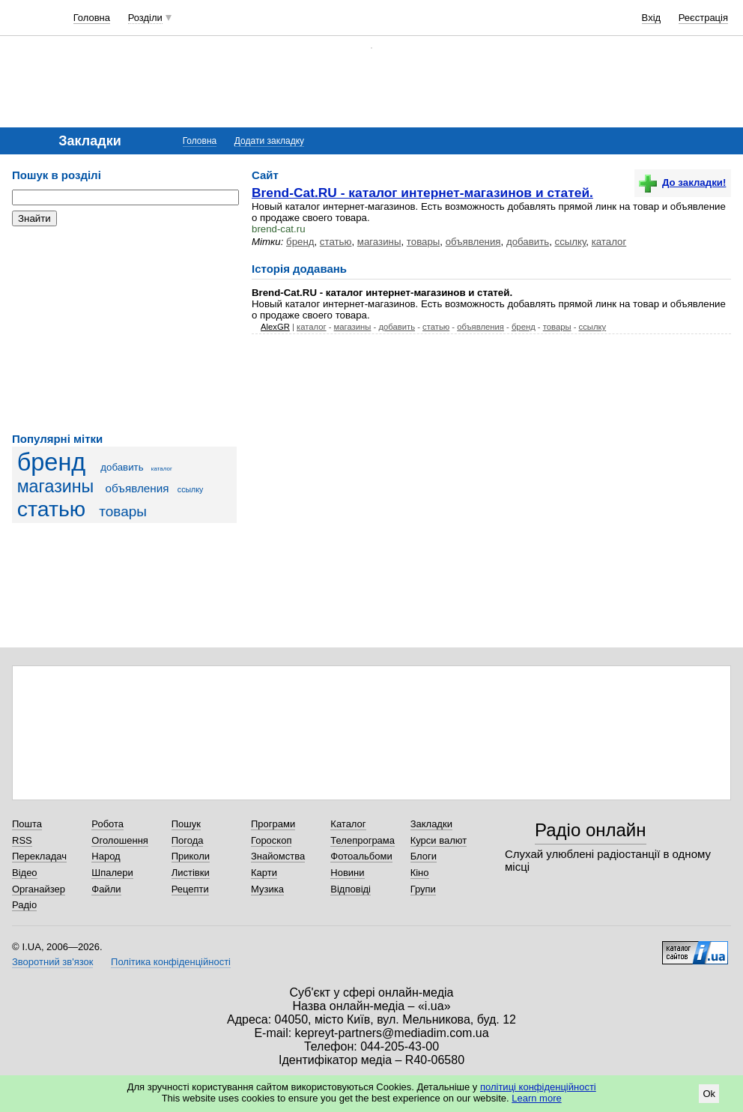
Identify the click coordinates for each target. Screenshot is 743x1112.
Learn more (536, 1098)
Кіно (419, 872)
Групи (423, 889)
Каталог (348, 824)
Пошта (27, 824)
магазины (55, 486)
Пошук (186, 824)
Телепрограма (362, 840)
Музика (267, 889)
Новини (347, 872)
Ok (709, 1093)
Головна (91, 17)
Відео (24, 872)
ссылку (191, 489)
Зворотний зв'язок (52, 961)
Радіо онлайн (590, 830)
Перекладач (39, 856)
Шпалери (112, 872)
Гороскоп (271, 840)
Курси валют (438, 840)
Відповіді (350, 889)
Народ (105, 856)
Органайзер (38, 889)
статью (51, 509)
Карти (264, 872)
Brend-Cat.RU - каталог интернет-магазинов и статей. (422, 192)
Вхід (651, 17)
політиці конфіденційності (538, 1087)
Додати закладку (269, 141)
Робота (107, 824)
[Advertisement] (124, 329)
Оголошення (119, 840)
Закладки (431, 824)
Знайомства (278, 856)
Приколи (191, 856)
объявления (137, 488)
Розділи (145, 17)
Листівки (191, 872)
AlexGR (275, 326)
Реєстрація (703, 17)
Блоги (423, 856)
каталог (161, 468)
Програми (273, 824)
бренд (51, 462)
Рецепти (190, 889)
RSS (22, 840)
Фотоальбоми (361, 856)
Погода (188, 840)
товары (123, 511)
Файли (106, 889)
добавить (121, 467)
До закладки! (682, 182)
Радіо (24, 904)
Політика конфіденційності (171, 961)
